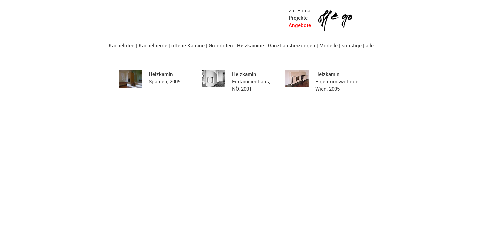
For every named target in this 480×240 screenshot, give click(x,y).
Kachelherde (153, 45)
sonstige (352, 45)
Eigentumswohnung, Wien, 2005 (339, 81)
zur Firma (299, 10)
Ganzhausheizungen (291, 45)
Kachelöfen (122, 45)
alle (370, 45)
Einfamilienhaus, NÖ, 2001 (251, 81)
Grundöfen (221, 45)
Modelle (328, 45)
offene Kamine (188, 45)
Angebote (300, 25)
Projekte (298, 17)
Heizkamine (250, 45)
